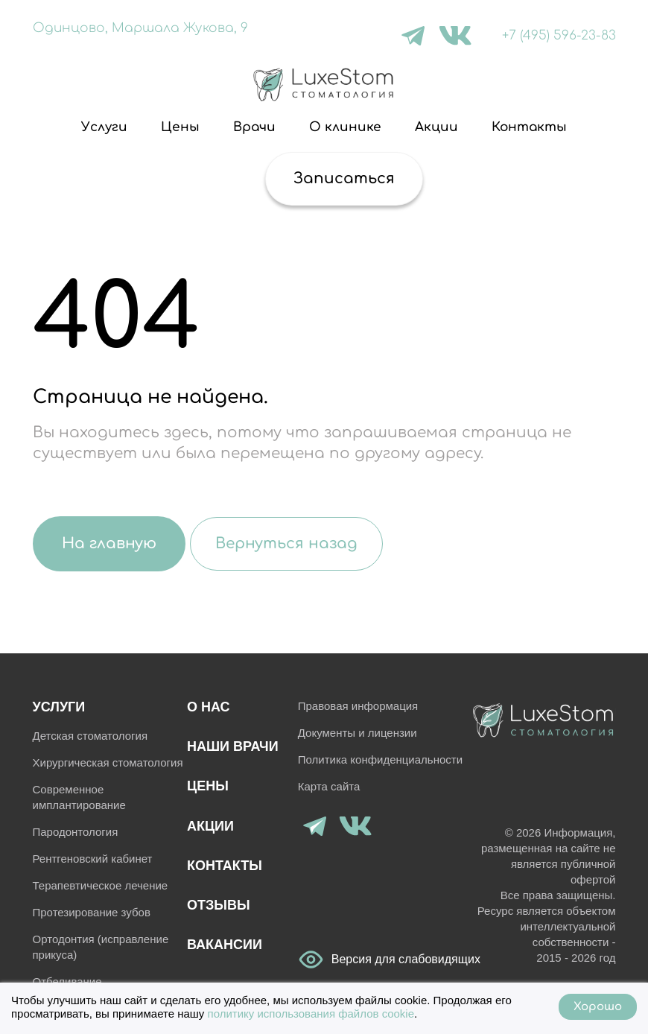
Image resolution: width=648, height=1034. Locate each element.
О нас (208, 707)
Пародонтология (75, 831)
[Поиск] (234, 179)
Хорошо (598, 1006)
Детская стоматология (90, 735)
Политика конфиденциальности (380, 759)
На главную (109, 543)
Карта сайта (329, 786)
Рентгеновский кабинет (93, 858)
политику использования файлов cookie (311, 1013)
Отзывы (218, 905)
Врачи (254, 127)
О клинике (345, 127)
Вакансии (224, 944)
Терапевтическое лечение (100, 885)
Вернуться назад (286, 543)
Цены (180, 127)
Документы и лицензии (357, 732)
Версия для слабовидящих (311, 959)
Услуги (104, 127)
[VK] (455, 35)
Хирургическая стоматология (108, 762)
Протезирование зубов (91, 912)
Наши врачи (233, 746)
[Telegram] (413, 35)
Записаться (344, 178)
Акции (436, 127)
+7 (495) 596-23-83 (559, 35)
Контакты (529, 127)
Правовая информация (358, 706)
